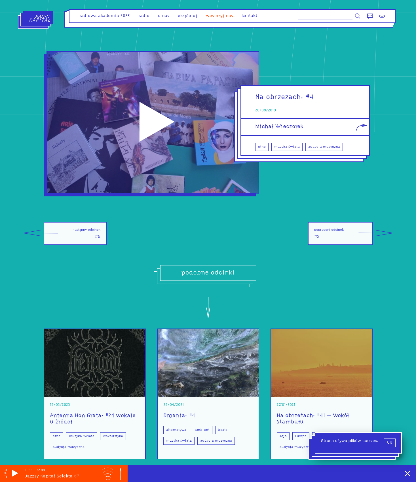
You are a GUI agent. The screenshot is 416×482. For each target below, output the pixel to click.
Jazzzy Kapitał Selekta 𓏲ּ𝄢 (52, 476)
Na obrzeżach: (280, 97)
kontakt (249, 16)
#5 (72, 233)
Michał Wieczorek (279, 126)
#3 (343, 233)
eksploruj (187, 16)
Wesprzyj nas (219, 16)
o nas (163, 16)
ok (389, 442)
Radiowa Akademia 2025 (104, 16)
